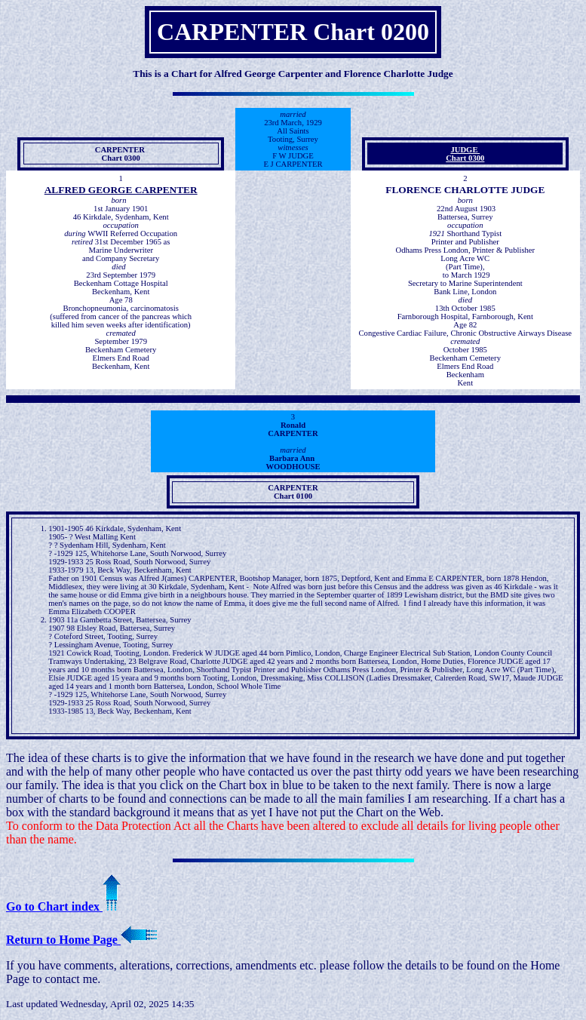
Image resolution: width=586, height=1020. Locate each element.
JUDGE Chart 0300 (465, 154)
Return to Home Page (81, 939)
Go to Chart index (63, 906)
